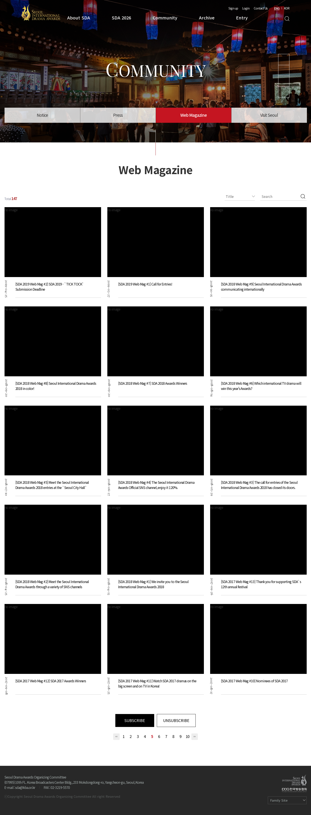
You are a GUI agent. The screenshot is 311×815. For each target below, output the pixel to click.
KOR (286, 8)
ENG (276, 8)
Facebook (283, 92)
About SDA (78, 17)
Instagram (283, 70)
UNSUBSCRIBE (176, 720)
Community (165, 17)
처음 (116, 736)
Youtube (283, 59)
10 (187, 736)
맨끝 (194, 736)
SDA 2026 (121, 17)
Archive (206, 17)
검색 (303, 196)
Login (245, 8)
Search (286, 18)
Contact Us (261, 8)
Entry (242, 17)
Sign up (233, 8)
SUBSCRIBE (134, 720)
